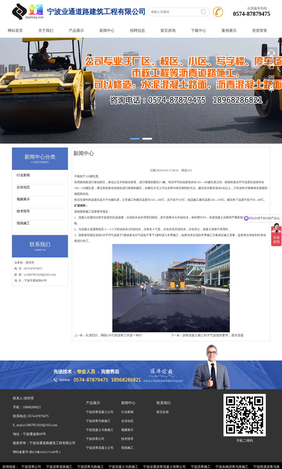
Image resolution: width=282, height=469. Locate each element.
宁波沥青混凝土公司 (100, 412)
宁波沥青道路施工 (59, 467)
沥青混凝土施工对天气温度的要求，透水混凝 (212, 335)
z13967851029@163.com (40, 274)
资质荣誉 (259, 30)
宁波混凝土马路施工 (100, 430)
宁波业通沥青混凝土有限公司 (164, 467)
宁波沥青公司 (95, 439)
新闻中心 (106, 30)
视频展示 (23, 199)
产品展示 (76, 30)
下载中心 (198, 30)
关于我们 (45, 30)
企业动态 (23, 187)
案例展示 (229, 30)
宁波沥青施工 (201, 467)
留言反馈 (163, 412)
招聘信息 (137, 30)
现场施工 (23, 223)
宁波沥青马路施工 (98, 421)
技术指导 (23, 211)
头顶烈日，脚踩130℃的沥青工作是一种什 (114, 335)
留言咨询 (168, 30)
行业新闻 (23, 175)
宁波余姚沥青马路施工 (231, 467)
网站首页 (15, 30)
